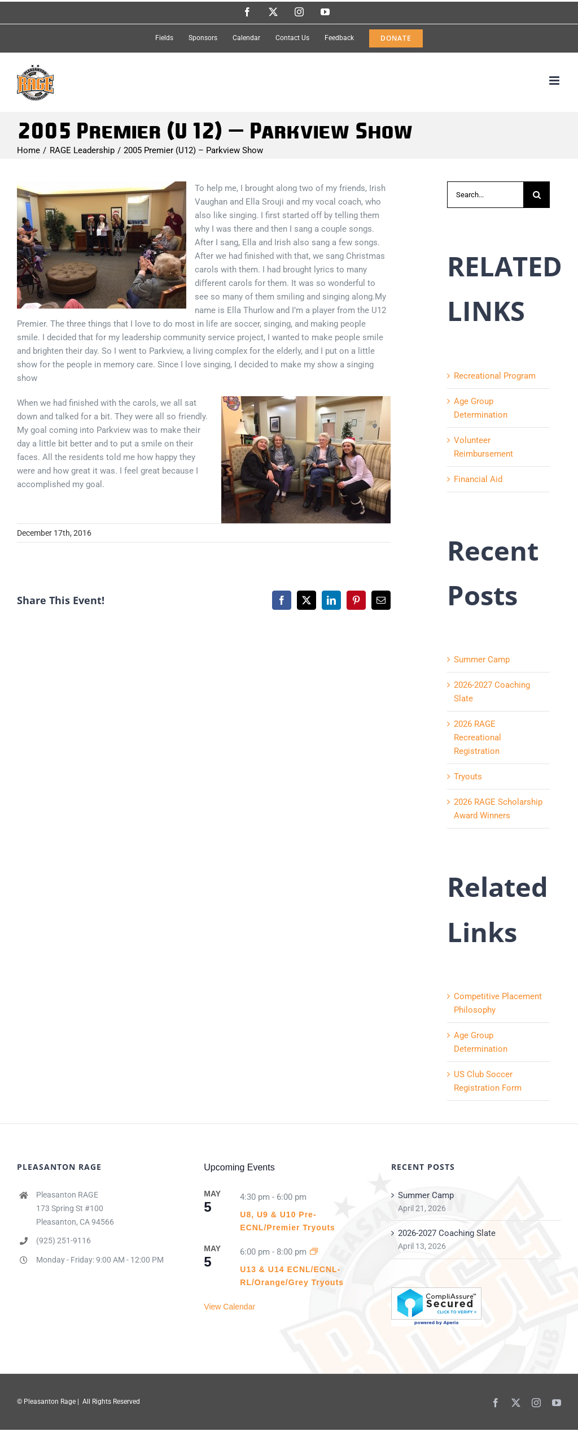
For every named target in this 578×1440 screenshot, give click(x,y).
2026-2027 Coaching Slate (447, 1233)
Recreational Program (495, 376)
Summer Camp (482, 659)
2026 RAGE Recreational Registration (477, 737)
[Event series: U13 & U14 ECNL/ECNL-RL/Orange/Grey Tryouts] (314, 1252)
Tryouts (468, 776)
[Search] (536, 194)
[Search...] (485, 194)
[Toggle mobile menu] (555, 80)
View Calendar (229, 1306)
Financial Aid (478, 479)
